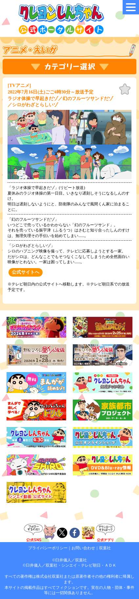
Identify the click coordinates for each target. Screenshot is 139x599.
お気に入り (125, 89)
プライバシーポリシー (48, 548)
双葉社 (105, 548)
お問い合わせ (83, 548)
